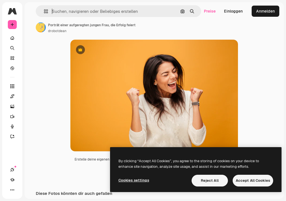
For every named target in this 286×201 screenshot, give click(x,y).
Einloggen (233, 11)
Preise (210, 11)
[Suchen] (12, 48)
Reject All (210, 180)
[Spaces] (15, 96)
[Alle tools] (12, 86)
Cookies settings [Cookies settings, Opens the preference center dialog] (133, 180)
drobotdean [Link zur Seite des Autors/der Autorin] (57, 31)
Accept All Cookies (253, 180)
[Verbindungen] (12, 169)
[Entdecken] (12, 68)
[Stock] (12, 58)
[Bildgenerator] (15, 106)
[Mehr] (12, 189)
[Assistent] (15, 136)
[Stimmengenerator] (15, 126)
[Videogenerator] (15, 116)
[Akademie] (12, 179)
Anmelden (265, 11)
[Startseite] (12, 38)
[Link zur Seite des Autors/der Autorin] (41, 27)
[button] (43, 11)
